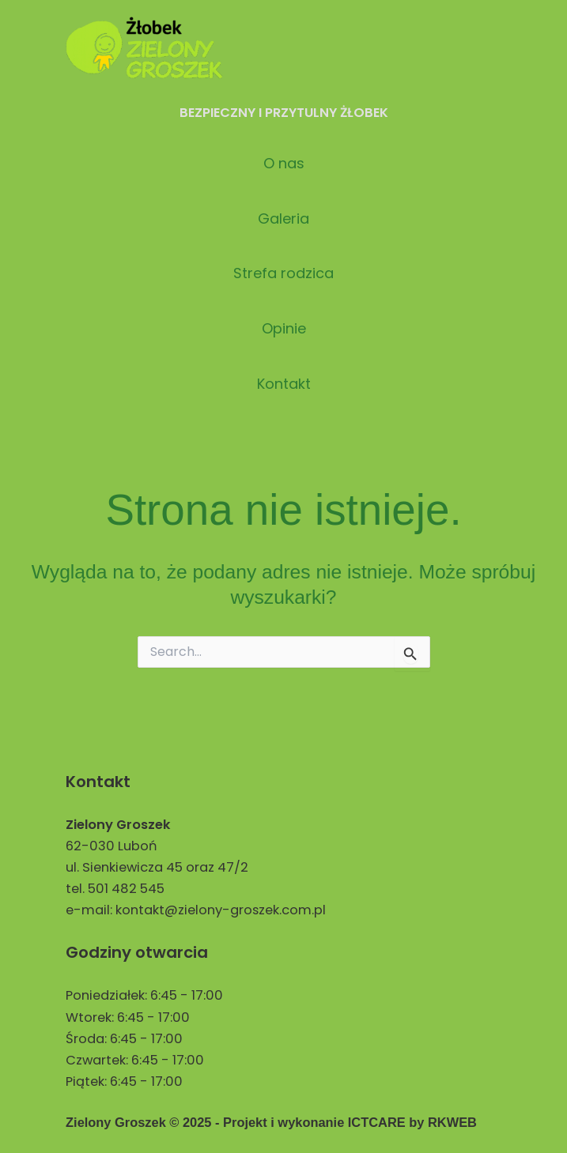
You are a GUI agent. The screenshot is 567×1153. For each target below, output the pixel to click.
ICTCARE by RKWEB (412, 1122)
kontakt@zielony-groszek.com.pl (220, 910)
